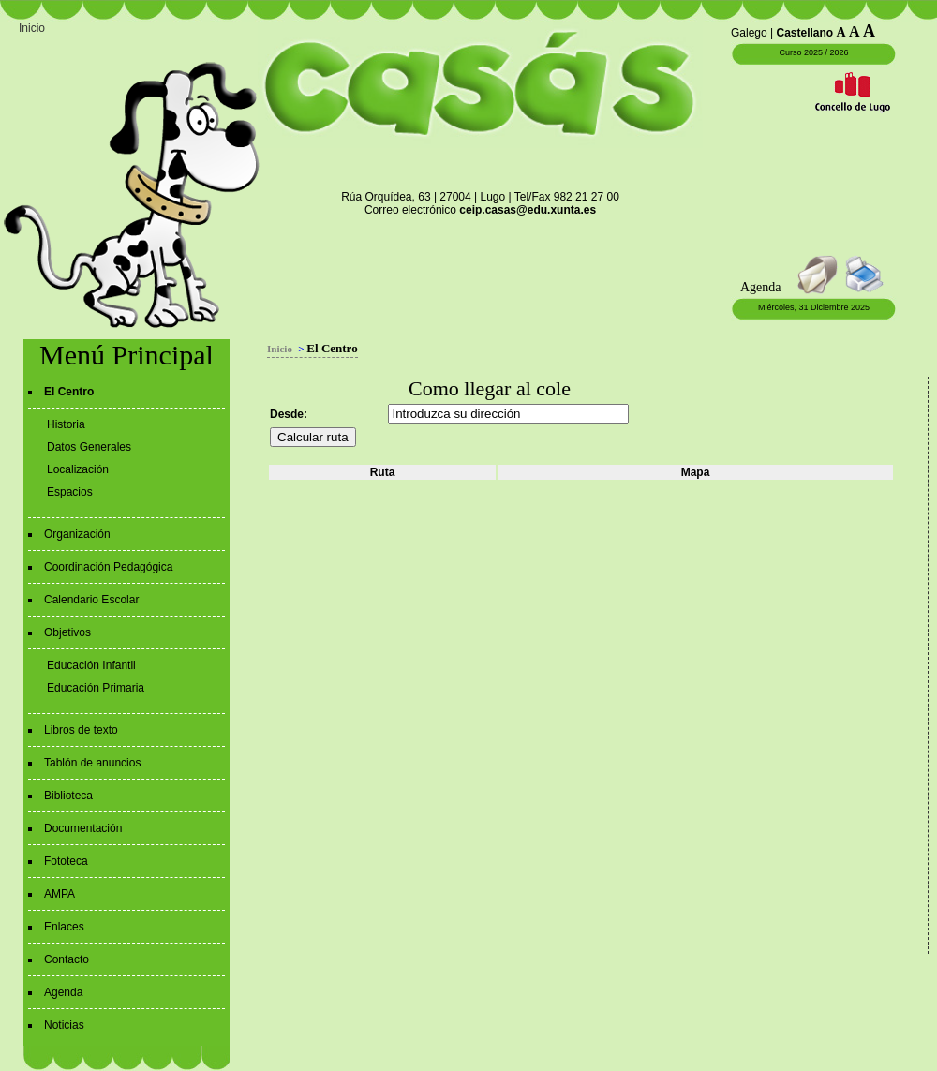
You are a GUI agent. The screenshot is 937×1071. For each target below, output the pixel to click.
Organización (77, 534)
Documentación (83, 828)
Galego (749, 32)
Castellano (805, 32)
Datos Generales (89, 447)
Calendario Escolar (91, 599)
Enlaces (64, 926)
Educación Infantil (91, 665)
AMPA (59, 893)
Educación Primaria (95, 687)
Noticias (64, 1025)
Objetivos (67, 632)
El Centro (69, 391)
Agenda (63, 992)
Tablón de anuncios (92, 762)
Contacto (66, 959)
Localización (78, 469)
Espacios (70, 491)
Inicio (32, 28)
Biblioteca (68, 795)
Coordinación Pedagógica (108, 566)
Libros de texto (81, 729)
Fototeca (66, 861)
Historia (66, 424)
